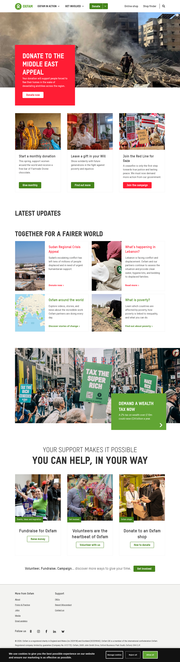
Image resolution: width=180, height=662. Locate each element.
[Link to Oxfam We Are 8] (31, 631)
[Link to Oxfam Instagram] (38, 631)
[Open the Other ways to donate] (105, 6)
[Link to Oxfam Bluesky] (63, 631)
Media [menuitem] (17, 616)
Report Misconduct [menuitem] (63, 605)
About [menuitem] (17, 599)
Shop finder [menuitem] (149, 6)
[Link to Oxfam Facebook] (46, 631)
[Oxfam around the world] (51, 313)
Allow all (150, 655)
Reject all (133, 655)
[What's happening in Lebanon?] (128, 266)
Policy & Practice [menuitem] (22, 605)
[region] (90, 655)
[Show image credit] (177, 15)
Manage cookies (114, 655)
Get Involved (144, 569)
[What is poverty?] (128, 313)
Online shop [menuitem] (131, 6)
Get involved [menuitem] (74, 6)
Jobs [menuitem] (17, 610)
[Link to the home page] (23, 6)
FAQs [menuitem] (57, 599)
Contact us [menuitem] (59, 610)
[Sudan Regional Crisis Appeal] (51, 266)
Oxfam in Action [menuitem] (49, 6)
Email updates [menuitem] (21, 621)
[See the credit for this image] (177, 350)
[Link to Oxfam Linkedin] (55, 631)
